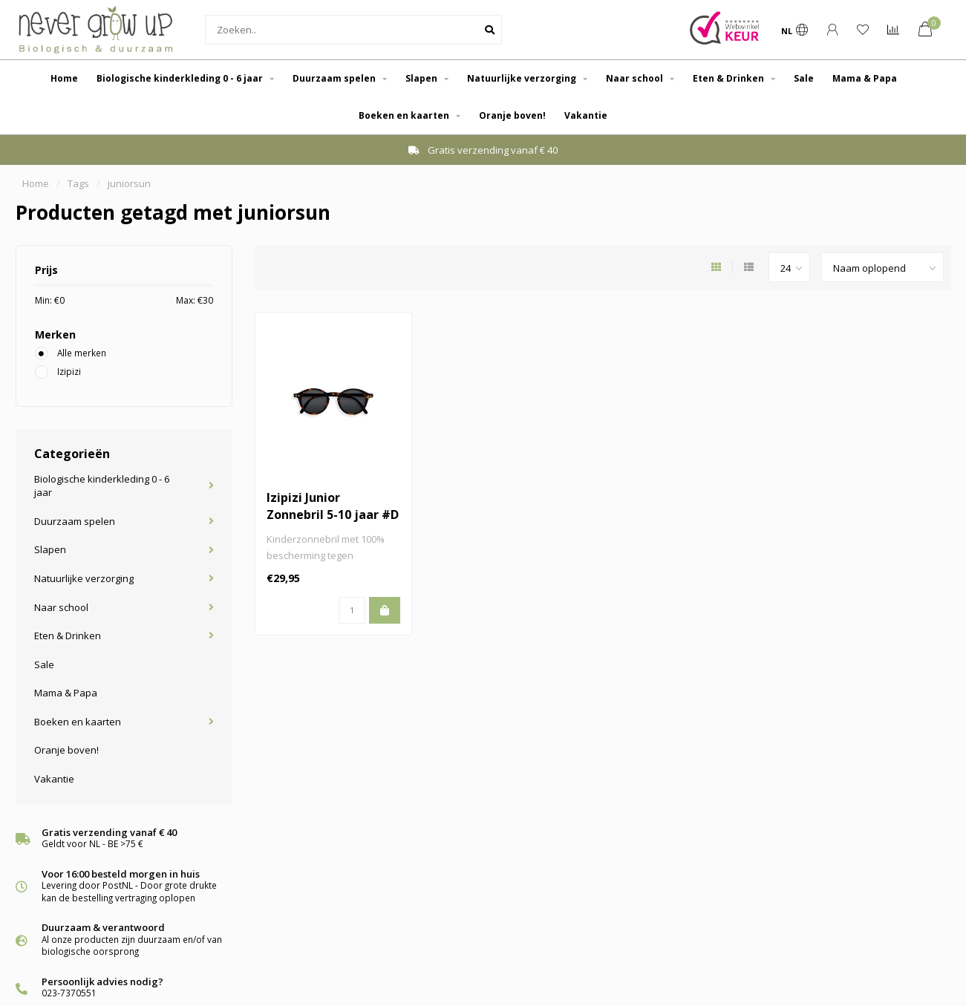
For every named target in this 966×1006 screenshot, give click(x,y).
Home (64, 78)
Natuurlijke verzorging (521, 78)
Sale (804, 78)
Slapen (421, 78)
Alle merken (81, 353)
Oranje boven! (512, 115)
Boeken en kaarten (404, 115)
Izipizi (69, 371)
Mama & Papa (864, 78)
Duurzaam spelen (334, 78)
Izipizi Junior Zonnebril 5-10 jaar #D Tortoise (333, 514)
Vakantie (585, 115)
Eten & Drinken (728, 78)
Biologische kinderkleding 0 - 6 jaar (180, 78)
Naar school (634, 78)
